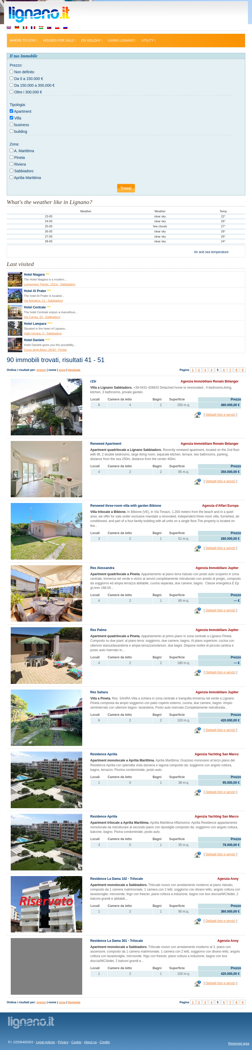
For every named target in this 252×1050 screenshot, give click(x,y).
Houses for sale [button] (59, 40)
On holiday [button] (92, 40)
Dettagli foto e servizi (220, 415)
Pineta (19, 157)
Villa (17, 118)
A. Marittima (24, 151)
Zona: (14, 144)
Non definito (24, 72)
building (20, 131)
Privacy (63, 1042)
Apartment (22, 111)
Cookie (76, 1042)
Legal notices (45, 1042)
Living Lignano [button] (122, 40)
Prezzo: (16, 65)
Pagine (184, 369)
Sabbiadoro (24, 171)
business (21, 125)
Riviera (20, 164)
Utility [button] (149, 40)
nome (52, 369)
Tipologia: (18, 105)
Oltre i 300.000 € (28, 92)
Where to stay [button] (24, 40)
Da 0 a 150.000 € (28, 78)
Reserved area (238, 1043)
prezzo (41, 369)
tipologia (74, 369)
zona (62, 369)
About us (90, 1042)
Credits (105, 1042)
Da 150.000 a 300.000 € (34, 85)
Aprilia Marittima (27, 178)
